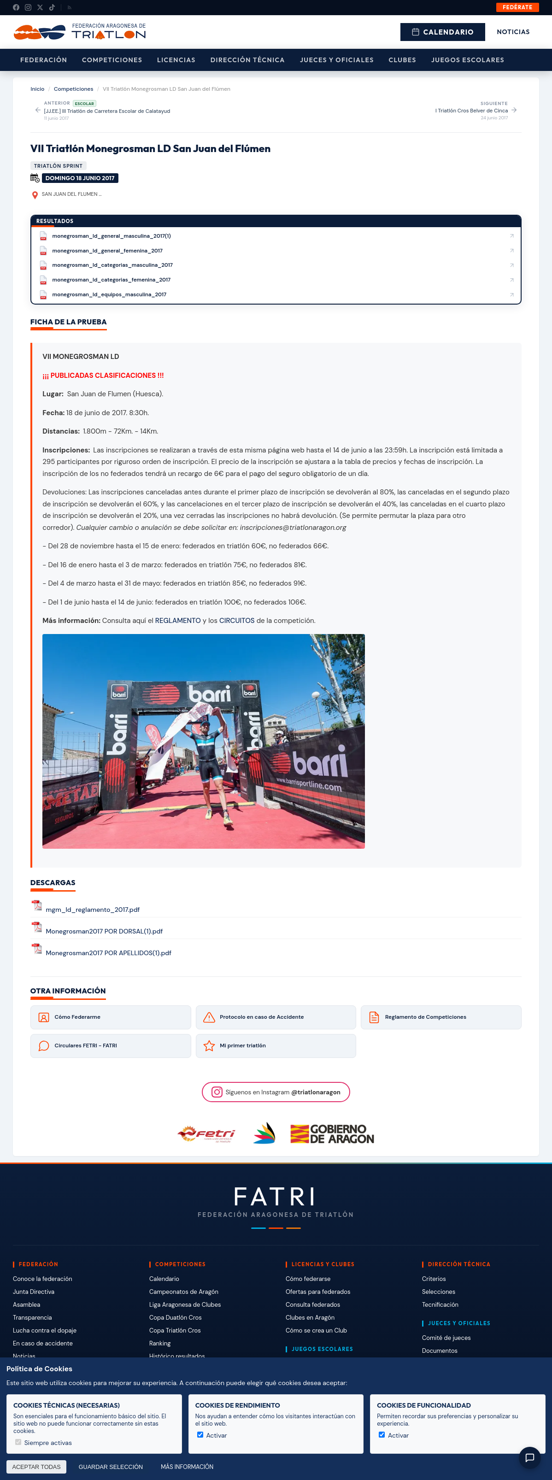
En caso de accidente (43, 1343)
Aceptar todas (36, 1467)
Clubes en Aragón (310, 1317)
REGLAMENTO (178, 620)
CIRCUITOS (237, 620)
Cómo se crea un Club (316, 1330)
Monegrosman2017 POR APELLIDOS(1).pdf (109, 953)
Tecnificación (440, 1305)
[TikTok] (52, 7)
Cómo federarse (308, 1279)
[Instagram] (28, 7)
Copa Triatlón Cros (175, 1330)
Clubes (403, 60)
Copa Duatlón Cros (175, 1317)
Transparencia (32, 1317)
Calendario (442, 32)
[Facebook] (16, 7)
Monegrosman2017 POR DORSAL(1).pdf (104, 931)
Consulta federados (313, 1305)
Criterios (434, 1279)
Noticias (513, 32)
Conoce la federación (42, 1279)
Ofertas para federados (318, 1292)
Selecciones (438, 1292)
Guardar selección (111, 1467)
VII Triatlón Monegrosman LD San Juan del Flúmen (150, 148)
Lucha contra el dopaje (44, 1330)
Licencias (176, 60)
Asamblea (26, 1305)
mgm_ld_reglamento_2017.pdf (93, 909)
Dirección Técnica (248, 60)
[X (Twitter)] (40, 7)
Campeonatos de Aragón (183, 1292)
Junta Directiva (33, 1292)
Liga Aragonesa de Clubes (185, 1305)
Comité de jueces (446, 1338)
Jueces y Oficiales (337, 60)
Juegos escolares (468, 60)
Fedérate (518, 7)
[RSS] (69, 7)
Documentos (440, 1351)
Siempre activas (43, 1443)
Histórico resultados (177, 1356)
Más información (187, 1467)
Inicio (38, 89)
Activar (212, 1435)
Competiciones (112, 60)
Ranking (159, 1343)
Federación (43, 60)
